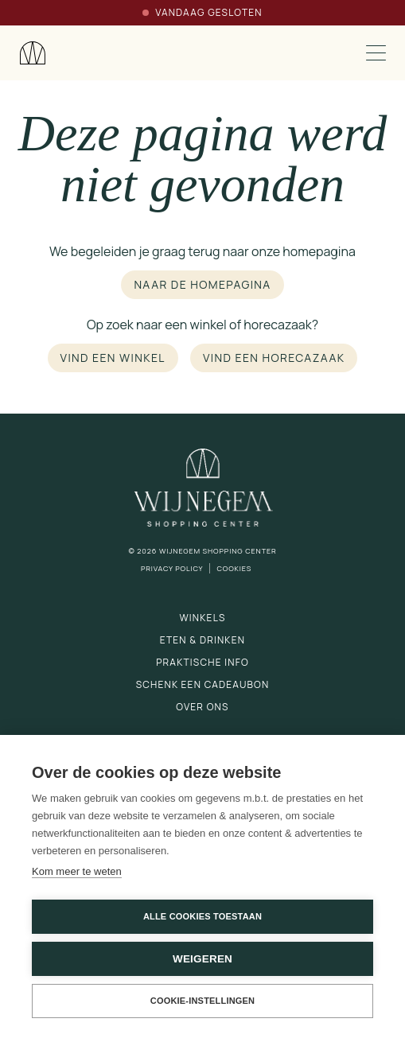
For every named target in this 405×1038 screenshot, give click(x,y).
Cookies (233, 568)
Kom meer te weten (77, 871)
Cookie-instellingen (202, 1000)
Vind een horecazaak (274, 357)
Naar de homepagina (202, 284)
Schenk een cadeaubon (203, 684)
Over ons (202, 706)
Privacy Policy (172, 568)
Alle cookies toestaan (202, 916)
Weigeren (202, 959)
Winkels (202, 617)
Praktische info (202, 662)
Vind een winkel (113, 357)
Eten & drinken (202, 640)
